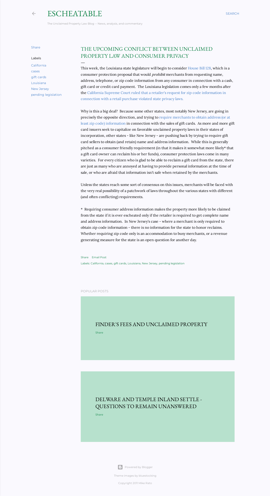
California (38, 65)
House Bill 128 (199, 68)
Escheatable (74, 13)
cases (35, 71)
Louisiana (38, 83)
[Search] (232, 13)
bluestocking (147, 475)
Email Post (99, 257)
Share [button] (35, 47)
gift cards (38, 77)
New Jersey (40, 89)
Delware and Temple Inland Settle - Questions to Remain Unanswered (148, 403)
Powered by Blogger (135, 467)
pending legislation (46, 95)
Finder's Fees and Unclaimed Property (151, 324)
